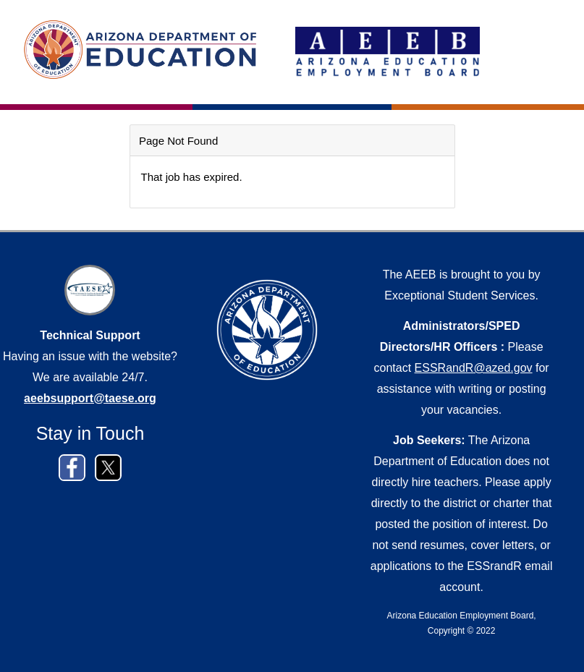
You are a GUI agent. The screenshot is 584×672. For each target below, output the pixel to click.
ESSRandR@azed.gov (474, 368)
